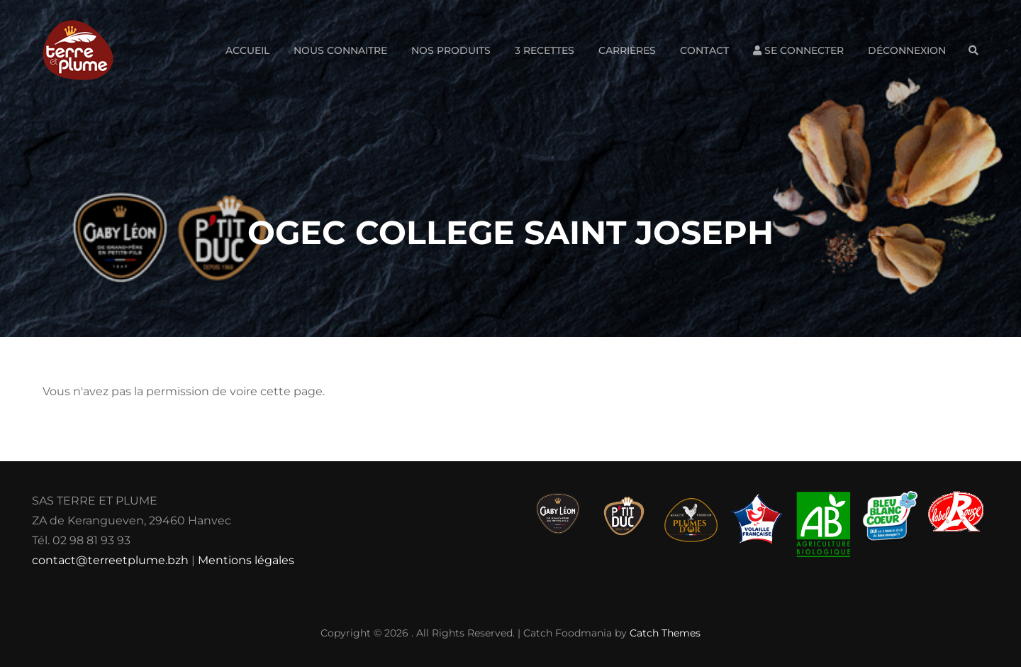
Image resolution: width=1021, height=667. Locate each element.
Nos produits (451, 50)
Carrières (627, 50)
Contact (704, 50)
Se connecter (798, 50)
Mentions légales (246, 560)
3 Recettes (544, 50)
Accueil (247, 50)
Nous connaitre (340, 50)
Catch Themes (665, 633)
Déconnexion (907, 50)
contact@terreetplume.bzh (110, 560)
